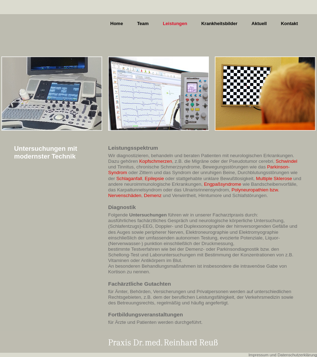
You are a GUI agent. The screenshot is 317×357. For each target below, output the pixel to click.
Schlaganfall (129, 178)
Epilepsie (154, 178)
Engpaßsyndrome (222, 184)
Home (116, 23)
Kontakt (289, 23)
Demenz (153, 195)
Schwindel (286, 161)
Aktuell (259, 23)
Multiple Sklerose (274, 178)
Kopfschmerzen (155, 161)
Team (143, 23)
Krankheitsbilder (219, 23)
